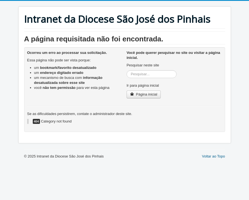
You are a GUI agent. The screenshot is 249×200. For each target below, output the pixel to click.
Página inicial (143, 94)
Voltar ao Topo (213, 156)
